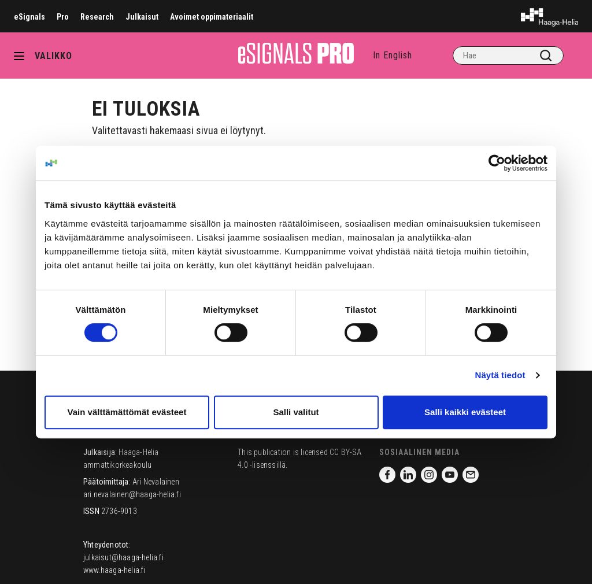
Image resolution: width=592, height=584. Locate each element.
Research (97, 16)
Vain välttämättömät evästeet (127, 412)
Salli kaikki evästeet (465, 412)
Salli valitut (296, 412)
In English (392, 55)
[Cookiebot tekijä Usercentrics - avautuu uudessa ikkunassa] (496, 163)
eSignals (29, 16)
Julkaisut (141, 16)
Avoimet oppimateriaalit (211, 16)
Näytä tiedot (500, 375)
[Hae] (508, 55)
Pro (63, 16)
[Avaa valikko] (23, 55)
